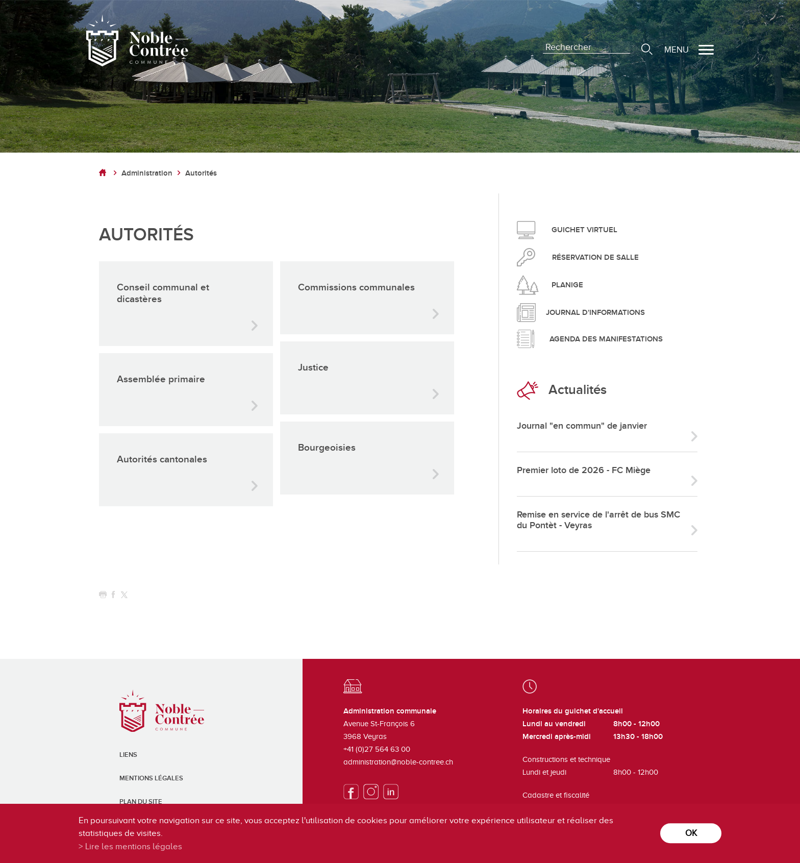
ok (691, 833)
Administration (146, 173)
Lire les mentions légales (133, 846)
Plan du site (140, 802)
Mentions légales (151, 778)
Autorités (201, 173)
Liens (128, 755)
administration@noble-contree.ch (398, 762)
